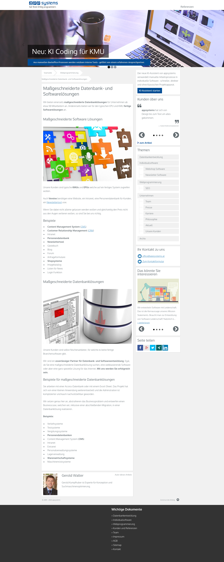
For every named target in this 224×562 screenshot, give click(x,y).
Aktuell (149, 225)
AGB (115, 540)
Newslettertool (54, 202)
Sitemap (117, 545)
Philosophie (151, 219)
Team (148, 201)
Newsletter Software (156, 174)
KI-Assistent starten (149, 90)
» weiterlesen (143, 322)
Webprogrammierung (150, 182)
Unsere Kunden (153, 231)
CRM (90, 230)
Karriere (149, 213)
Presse (149, 207)
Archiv (143, 238)
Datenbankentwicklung (151, 157)
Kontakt (117, 549)
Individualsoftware (149, 163)
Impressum (118, 536)
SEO (148, 188)
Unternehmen (147, 195)
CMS (83, 226)
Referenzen (187, 6)
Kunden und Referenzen (125, 528)
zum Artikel (146, 142)
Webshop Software (155, 169)
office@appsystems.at (151, 256)
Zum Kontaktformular (150, 261)
